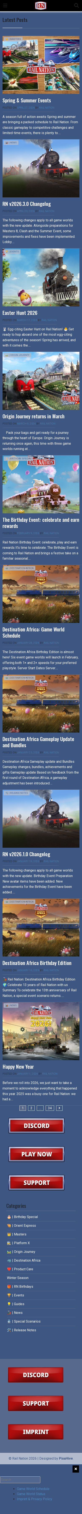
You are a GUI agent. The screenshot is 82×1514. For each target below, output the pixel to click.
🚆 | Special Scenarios (24, 1321)
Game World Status (31, 1494)
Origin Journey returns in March (33, 416)
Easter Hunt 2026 (20, 312)
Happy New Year (18, 1066)
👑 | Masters (13, 39)
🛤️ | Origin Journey (17, 355)
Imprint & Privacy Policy (34, 1499)
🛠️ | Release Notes (16, 793)
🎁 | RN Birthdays (20, 1287)
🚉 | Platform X (18, 1243)
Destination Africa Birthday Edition (37, 962)
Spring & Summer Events (27, 100)
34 (50, 1108)
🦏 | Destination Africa (19, 568)
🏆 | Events (12, 251)
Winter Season (18, 1278)
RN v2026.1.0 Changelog (26, 854)
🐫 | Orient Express (21, 1226)
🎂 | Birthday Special (18, 458)
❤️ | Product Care (20, 1269)
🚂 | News (11, 142)
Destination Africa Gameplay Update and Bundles (38, 742)
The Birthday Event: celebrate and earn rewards (41, 522)
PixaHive (66, 1458)
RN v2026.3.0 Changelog (27, 203)
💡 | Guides (15, 1304)
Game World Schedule (33, 1489)
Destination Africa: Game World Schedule (33, 632)
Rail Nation (46, 107)
